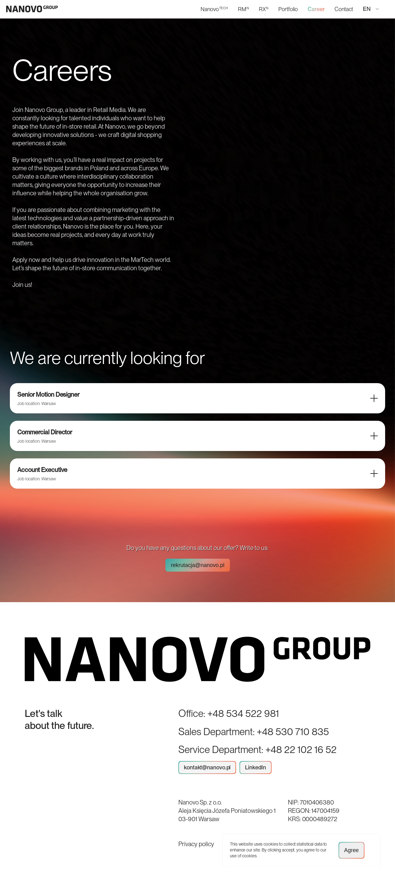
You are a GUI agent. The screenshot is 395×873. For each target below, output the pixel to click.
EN (371, 9)
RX (263, 9)
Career (316, 9)
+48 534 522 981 (243, 713)
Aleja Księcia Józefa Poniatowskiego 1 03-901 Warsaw (227, 815)
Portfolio (288, 9)
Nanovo (214, 9)
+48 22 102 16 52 (301, 749)
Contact (344, 9)
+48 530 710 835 (293, 732)
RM (243, 9)
